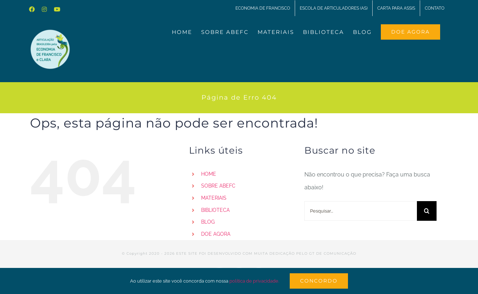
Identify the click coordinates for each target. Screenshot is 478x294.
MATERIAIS (213, 198)
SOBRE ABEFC (218, 186)
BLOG (208, 222)
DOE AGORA (215, 234)
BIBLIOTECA (215, 210)
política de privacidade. (254, 281)
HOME (208, 174)
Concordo (319, 281)
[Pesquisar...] (360, 211)
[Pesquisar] (427, 211)
